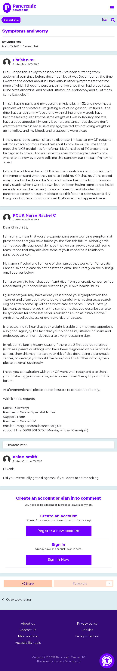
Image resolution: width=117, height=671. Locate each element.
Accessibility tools (28, 643)
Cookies (87, 630)
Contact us (28, 630)
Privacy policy (87, 623)
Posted (26, 64)
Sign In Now (58, 560)
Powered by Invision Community (58, 661)
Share (28, 583)
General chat (30, 46)
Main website (28, 636)
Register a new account (58, 531)
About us (28, 623)
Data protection (87, 636)
